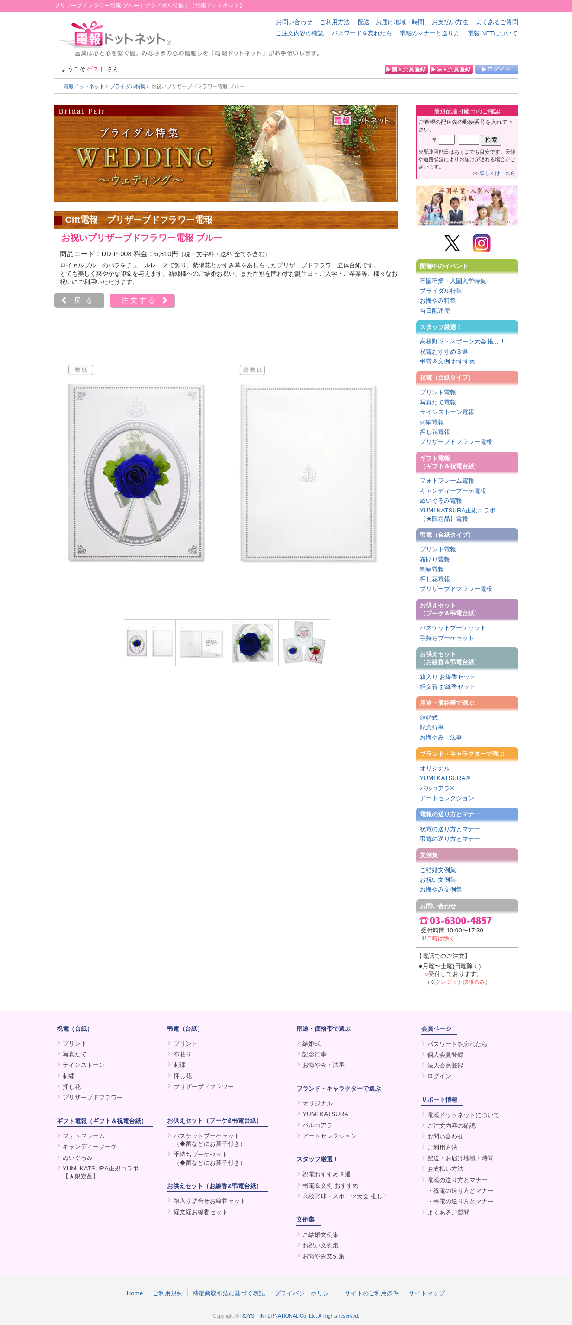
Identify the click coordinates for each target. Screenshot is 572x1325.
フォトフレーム (84, 1135)
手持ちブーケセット (447, 637)
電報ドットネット (84, 86)
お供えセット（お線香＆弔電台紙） (450, 658)
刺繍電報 (432, 422)
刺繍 (69, 1076)
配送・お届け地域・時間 (391, 22)
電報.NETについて (493, 33)
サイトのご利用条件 (372, 1293)
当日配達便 (435, 310)
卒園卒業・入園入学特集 (453, 281)
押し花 (72, 1086)
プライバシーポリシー (305, 1293)
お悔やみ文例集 (441, 889)
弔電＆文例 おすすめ (448, 361)
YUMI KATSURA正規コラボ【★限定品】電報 (458, 514)
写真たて (75, 1054)
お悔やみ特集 (438, 300)
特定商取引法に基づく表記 (229, 1293)
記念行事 (432, 727)
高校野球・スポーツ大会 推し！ (463, 341)
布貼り (183, 1054)
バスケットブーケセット (453, 627)
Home (135, 1293)
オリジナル (435, 768)
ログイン (439, 1076)
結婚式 (429, 717)
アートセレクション (447, 798)
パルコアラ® (437, 788)
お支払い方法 (450, 22)
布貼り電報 (435, 559)
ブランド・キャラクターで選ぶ (462, 753)
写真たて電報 (438, 402)
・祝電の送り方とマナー (460, 1190)
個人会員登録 (445, 1054)
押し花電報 (435, 431)
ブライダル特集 (128, 86)
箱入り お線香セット (448, 676)
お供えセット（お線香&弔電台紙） (214, 1186)
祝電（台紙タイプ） (447, 377)
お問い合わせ (294, 22)
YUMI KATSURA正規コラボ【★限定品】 (101, 1172)
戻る (85, 300)
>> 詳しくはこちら (494, 173)
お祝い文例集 (438, 879)
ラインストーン (84, 1064)
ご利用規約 (168, 1293)
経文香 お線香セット (448, 686)
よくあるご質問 (497, 22)
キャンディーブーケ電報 (453, 490)
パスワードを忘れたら (362, 33)
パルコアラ (317, 1125)
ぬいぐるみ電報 (441, 500)
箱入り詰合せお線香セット (210, 1200)
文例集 (429, 855)
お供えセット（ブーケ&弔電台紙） (214, 1120)
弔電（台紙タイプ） (447, 534)
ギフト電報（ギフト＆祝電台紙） (450, 462)
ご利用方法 (335, 22)
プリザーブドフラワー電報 (456, 441)
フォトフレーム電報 (447, 480)
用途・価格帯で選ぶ (447, 702)
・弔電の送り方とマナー (460, 1201)
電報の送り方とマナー (450, 814)
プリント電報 (438, 392)
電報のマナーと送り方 (429, 33)
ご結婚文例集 (438, 869)
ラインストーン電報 (447, 411)
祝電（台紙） (75, 1028)
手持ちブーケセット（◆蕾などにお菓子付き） (210, 1158)
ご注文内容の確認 (300, 33)
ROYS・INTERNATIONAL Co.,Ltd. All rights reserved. (299, 1316)
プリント (75, 1043)
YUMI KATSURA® (445, 778)
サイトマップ (427, 1293)
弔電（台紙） (185, 1028)
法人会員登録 (445, 1065)
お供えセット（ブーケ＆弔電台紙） (450, 609)
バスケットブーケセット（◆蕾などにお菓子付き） (210, 1139)
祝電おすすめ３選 (444, 351)
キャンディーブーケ (90, 1146)
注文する (139, 300)
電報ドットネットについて (463, 1115)
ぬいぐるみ (78, 1157)
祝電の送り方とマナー (450, 829)
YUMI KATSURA (325, 1114)
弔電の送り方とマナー (450, 838)
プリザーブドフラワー (93, 1097)
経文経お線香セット (201, 1212)
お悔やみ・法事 (441, 737)
